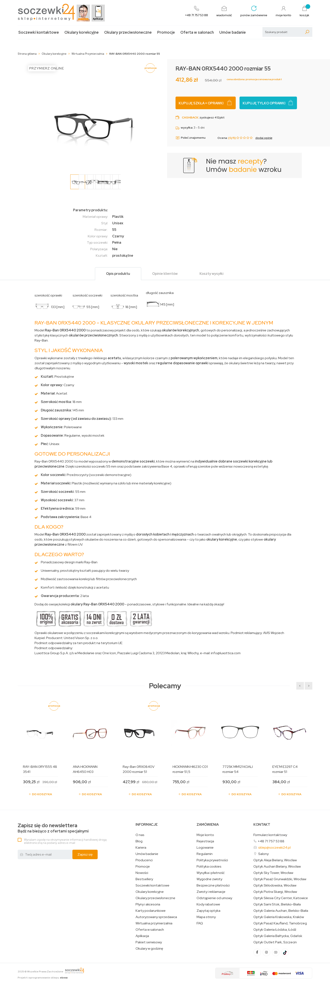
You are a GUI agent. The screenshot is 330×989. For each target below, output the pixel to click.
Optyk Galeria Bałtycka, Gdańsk (277, 936)
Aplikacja (142, 936)
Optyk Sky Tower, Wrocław (273, 873)
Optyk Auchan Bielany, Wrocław (277, 866)
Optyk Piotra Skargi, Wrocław (275, 892)
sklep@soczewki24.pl (274, 847)
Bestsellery (144, 879)
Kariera (141, 847)
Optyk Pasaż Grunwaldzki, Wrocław (279, 879)
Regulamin (205, 854)
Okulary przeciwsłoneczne (128, 32)
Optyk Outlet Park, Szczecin (275, 942)
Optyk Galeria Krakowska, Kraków (278, 917)
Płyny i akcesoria (148, 904)
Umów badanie (232, 32)
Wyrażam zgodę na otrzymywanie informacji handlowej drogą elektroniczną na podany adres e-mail (65, 841)
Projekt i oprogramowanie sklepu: (43, 977)
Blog (139, 841)
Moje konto (205, 835)
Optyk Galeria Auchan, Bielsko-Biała (280, 911)
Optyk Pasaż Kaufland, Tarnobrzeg (280, 923)
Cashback (190, 117)
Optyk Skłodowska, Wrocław (274, 885)
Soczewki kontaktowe (39, 32)
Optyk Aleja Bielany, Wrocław (275, 860)
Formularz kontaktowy (270, 835)
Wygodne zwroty (209, 879)
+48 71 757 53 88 (271, 841)
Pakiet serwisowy (149, 942)
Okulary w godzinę (149, 948)
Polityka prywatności (212, 860)
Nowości (142, 873)
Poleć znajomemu (190, 138)
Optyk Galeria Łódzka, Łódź (274, 930)
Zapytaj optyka (208, 911)
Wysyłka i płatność (211, 873)
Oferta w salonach (197, 32)
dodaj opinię (263, 138)
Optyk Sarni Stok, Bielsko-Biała (277, 904)
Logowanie (205, 847)
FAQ (200, 923)
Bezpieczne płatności (213, 885)
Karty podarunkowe (151, 911)
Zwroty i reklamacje (211, 892)
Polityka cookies (209, 866)
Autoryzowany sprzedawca (156, 917)
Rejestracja (205, 841)
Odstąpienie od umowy (214, 898)
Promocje (166, 32)
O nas (140, 835)
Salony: (263, 854)
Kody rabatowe (208, 904)
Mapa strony (206, 917)
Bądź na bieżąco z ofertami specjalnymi (53, 828)
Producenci (144, 860)
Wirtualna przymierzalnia (154, 923)
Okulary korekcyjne (81, 32)
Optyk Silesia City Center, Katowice (280, 898)
